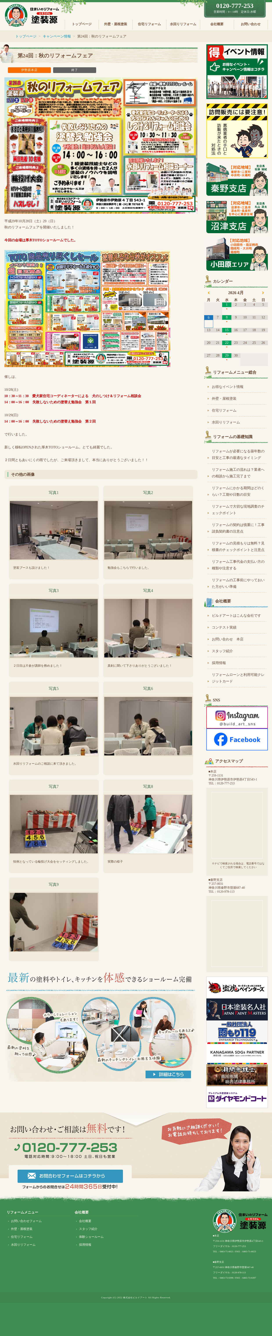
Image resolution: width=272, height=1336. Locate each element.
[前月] (208, 293)
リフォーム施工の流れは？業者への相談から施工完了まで (238, 473)
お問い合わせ (251, 24)
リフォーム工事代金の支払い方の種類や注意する (238, 565)
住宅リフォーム (149, 24)
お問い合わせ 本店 (227, 639)
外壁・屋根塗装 (115, 24)
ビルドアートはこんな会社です (236, 615)
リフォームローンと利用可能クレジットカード (238, 678)
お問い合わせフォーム (26, 1221)
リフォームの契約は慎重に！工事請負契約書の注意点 (238, 528)
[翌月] (263, 293)
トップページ (82, 24)
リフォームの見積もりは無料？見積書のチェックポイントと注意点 (238, 546)
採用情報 (219, 663)
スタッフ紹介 (222, 651)
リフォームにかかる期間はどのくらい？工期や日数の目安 (238, 491)
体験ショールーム (91, 1236)
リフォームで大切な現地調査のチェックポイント (238, 510)
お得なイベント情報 (227, 387)
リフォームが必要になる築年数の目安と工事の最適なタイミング (238, 454)
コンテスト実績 (224, 627)
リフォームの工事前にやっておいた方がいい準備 (238, 583)
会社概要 (216, 24)
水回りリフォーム (183, 24)
